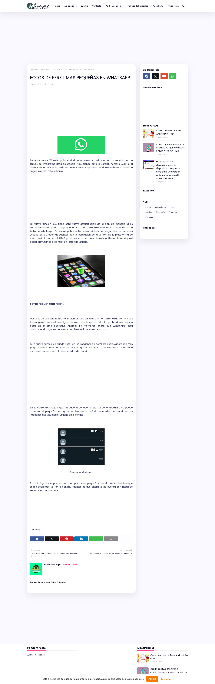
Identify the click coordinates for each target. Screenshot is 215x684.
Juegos (172, 207)
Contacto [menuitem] (96, 6)
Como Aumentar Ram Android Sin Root (168, 132)
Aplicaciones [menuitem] (70, 6)
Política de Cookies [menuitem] (114, 6)
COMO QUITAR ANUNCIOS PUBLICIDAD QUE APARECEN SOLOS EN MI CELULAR (170, 148)
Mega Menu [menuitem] (173, 6)
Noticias (148, 212)
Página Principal (37, 70)
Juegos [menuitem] (84, 6)
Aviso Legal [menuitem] (158, 6)
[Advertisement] (107, 37)
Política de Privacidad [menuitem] (138, 6)
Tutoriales (173, 212)
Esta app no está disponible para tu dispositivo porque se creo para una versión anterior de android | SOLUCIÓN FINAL (168, 170)
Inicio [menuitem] (57, 6)
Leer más (166, 679)
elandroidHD (35, 84)
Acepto (152, 679)
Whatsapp (49, 70)
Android (148, 207)
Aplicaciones (160, 207)
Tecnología (160, 212)
